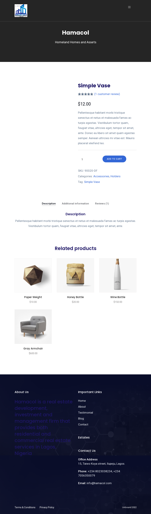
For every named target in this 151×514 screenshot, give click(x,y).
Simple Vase (92, 182)
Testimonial (85, 412)
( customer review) (107, 94)
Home (82, 400)
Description (49, 203)
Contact (83, 424)
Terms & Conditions (25, 507)
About (82, 406)
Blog (81, 418)
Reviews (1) (102, 203)
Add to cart (114, 159)
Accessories (101, 176)
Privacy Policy (47, 507)
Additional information (75, 203)
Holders (115, 176)
